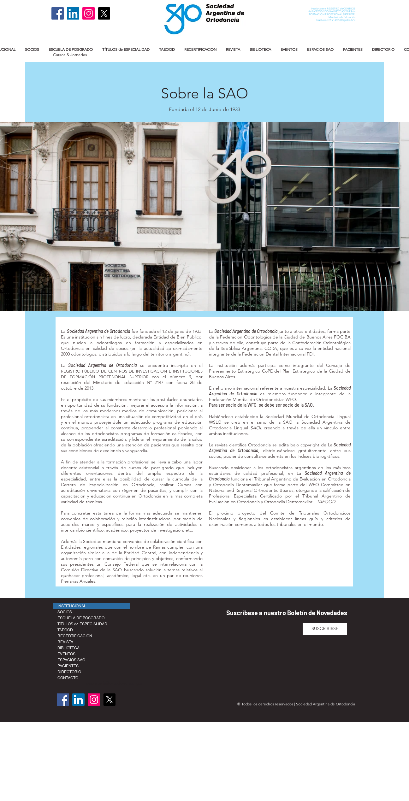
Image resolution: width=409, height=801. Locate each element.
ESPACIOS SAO (71, 660)
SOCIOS (64, 612)
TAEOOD (65, 630)
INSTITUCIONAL (71, 606)
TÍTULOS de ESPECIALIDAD (82, 624)
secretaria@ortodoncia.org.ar (115, 683)
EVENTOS (66, 654)
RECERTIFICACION (74, 636)
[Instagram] (88, 13)
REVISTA (65, 642)
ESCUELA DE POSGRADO (80, 618)
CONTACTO (67, 678)
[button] (32, 49)
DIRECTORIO (69, 672)
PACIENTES (68, 666)
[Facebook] (57, 13)
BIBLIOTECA (68, 648)
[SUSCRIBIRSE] (324, 628)
